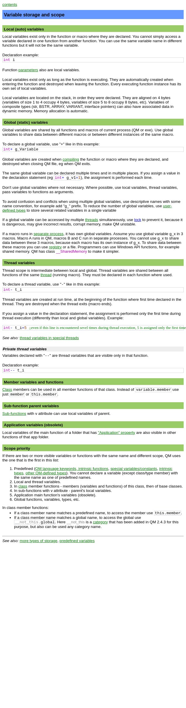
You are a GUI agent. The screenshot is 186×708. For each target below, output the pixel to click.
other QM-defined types (45, 473)
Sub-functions (14, 413)
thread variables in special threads (49, 338)
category (100, 522)
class (22, 486)
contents (9, 4)
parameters (28, 70)
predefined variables (77, 541)
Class (7, 389)
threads (91, 220)
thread (45, 275)
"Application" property (116, 432)
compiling (71, 159)
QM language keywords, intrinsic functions (71, 468)
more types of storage (38, 541)
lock (137, 220)
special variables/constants (134, 468)
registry (55, 247)
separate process (48, 234)
